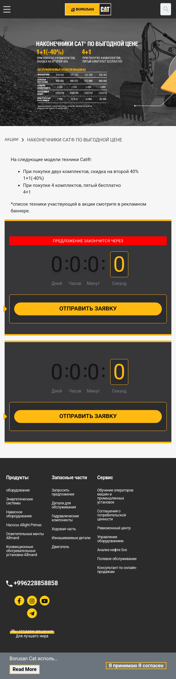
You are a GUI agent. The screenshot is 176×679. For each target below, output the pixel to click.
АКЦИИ (11, 139)
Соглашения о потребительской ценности (111, 515)
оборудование (18, 490)
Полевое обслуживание (117, 559)
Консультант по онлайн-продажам (117, 570)
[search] (165, 9)
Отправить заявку (88, 308)
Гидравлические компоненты (65, 518)
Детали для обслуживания (64, 505)
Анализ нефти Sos (112, 550)
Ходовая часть (64, 529)
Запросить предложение (63, 492)
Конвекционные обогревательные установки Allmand (21, 551)
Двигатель (60, 547)
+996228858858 (36, 583)
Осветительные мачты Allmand (25, 536)
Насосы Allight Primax (24, 525)
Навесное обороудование (19, 514)
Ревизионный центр (113, 528)
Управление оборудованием (110, 539)
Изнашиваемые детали (71, 538)
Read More (25, 669)
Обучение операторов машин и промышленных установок (115, 496)
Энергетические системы (19, 501)
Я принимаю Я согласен (136, 666)
